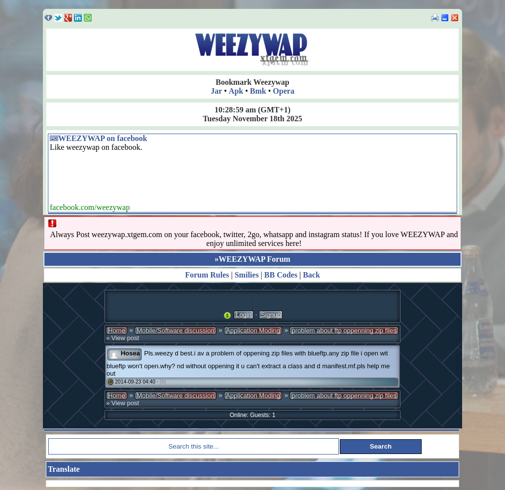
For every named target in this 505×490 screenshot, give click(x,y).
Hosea (130, 353)
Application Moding (253, 330)
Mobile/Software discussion (176, 330)
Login (244, 314)
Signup (271, 314)
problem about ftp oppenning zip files (343, 330)
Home (116, 330)
